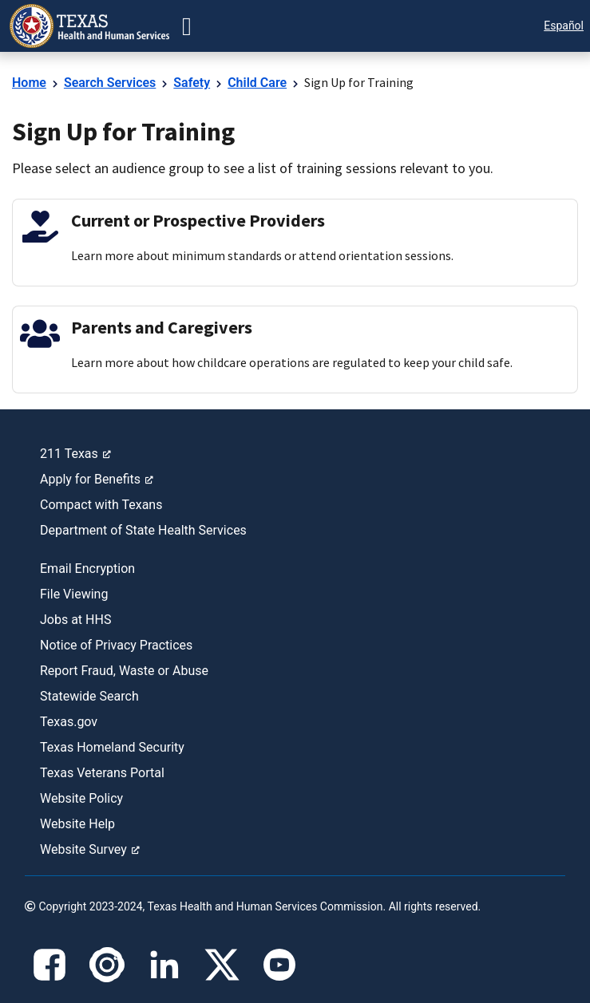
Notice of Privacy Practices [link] (116, 645)
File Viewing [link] (74, 594)
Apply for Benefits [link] (96, 479)
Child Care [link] (257, 82)
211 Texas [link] (75, 453)
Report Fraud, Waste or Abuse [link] (124, 670)
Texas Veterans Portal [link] (102, 772)
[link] (89, 26)
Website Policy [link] (81, 798)
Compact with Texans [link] (101, 504)
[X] (222, 965)
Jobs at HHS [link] (75, 619)
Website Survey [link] (90, 849)
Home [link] (29, 82)
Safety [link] (191, 82)
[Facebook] (49, 965)
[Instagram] (107, 965)
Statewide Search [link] (89, 696)
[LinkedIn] (164, 965)
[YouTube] (279, 965)
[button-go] (187, 26)
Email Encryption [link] (87, 568)
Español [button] (564, 25)
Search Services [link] (110, 82)
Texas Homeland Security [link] (112, 747)
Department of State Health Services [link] (143, 530)
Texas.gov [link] (68, 721)
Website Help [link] (77, 823)
